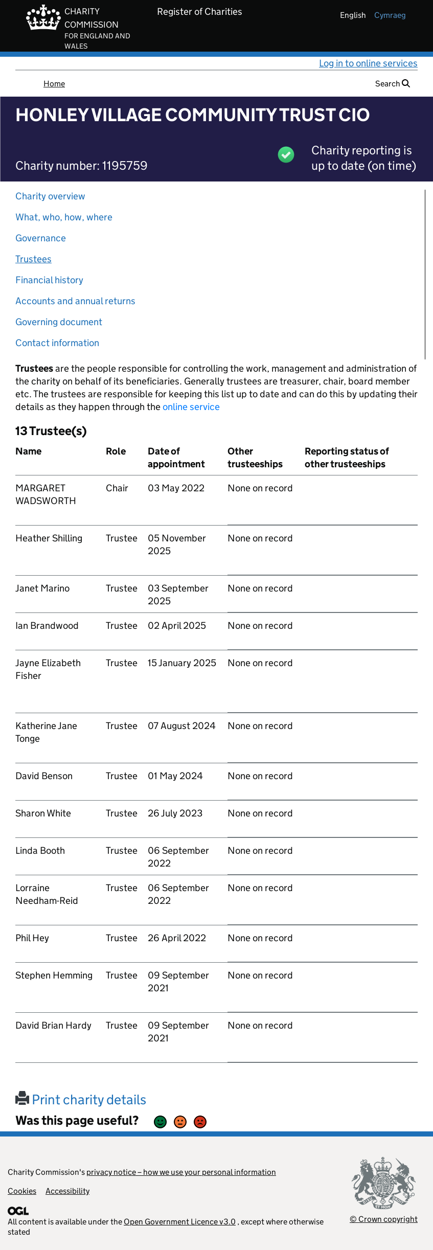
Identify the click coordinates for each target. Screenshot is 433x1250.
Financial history (49, 280)
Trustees (33, 259)
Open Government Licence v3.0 (180, 1221)
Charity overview (50, 196)
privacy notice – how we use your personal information (181, 1172)
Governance (40, 238)
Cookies (22, 1191)
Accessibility (67, 1191)
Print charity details (80, 1099)
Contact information (57, 343)
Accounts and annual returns (75, 301)
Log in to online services (368, 63)
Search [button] (392, 83)
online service (191, 407)
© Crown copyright (384, 1219)
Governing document (58, 322)
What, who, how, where (63, 217)
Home (54, 83)
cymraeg (390, 15)
